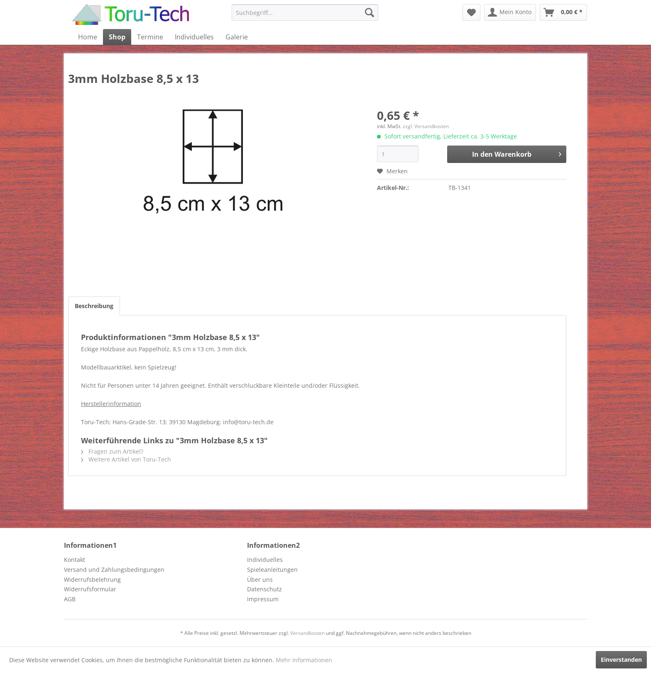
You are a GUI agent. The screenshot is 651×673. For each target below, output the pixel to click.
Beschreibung (94, 306)
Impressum (263, 599)
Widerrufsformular (90, 589)
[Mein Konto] (510, 12)
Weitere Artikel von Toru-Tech (126, 459)
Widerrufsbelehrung (92, 579)
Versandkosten (307, 633)
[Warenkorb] (563, 12)
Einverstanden (621, 659)
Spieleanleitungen (272, 569)
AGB (70, 599)
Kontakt (74, 560)
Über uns (260, 579)
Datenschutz (264, 589)
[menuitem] (305, 12)
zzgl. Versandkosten (426, 126)
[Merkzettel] (471, 12)
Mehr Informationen (304, 660)
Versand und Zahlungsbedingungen (114, 569)
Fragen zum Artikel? (112, 451)
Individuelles (265, 560)
